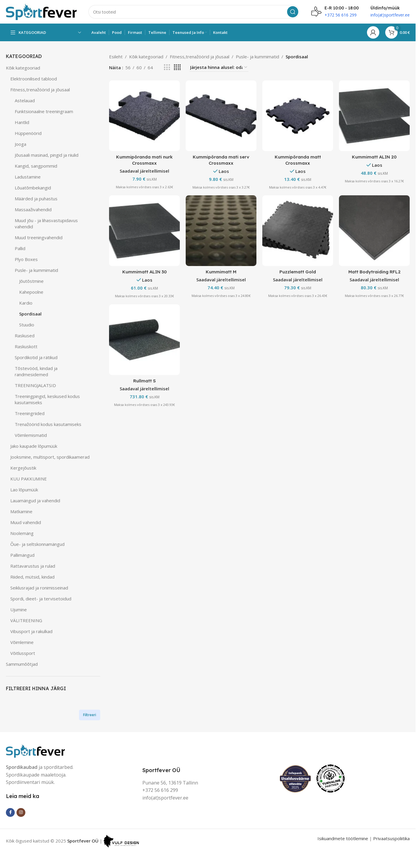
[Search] (193, 12)
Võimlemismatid (31, 435)
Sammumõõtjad (22, 664)
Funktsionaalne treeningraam (44, 111)
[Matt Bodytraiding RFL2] (374, 230)
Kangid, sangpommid (36, 166)
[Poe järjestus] (219, 67)
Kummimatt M (221, 272)
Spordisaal (30, 314)
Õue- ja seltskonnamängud (37, 544)
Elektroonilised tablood (33, 79)
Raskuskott (26, 346)
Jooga (20, 144)
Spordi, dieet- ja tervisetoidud (40, 599)
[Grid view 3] (167, 67)
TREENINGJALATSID (35, 385)
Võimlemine (22, 642)
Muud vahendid (25, 522)
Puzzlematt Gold (297, 272)
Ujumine (18, 609)
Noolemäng (22, 533)
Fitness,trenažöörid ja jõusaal (40, 90)
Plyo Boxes (26, 259)
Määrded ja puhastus (36, 198)
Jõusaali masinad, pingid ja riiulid (46, 155)
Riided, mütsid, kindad (32, 577)
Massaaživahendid (33, 209)
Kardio (25, 303)
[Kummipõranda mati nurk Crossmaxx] (144, 115)
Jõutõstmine (31, 281)
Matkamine (21, 511)
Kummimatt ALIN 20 (374, 157)
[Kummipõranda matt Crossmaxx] (297, 115)
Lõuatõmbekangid (33, 188)
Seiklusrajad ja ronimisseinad (39, 588)
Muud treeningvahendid (38, 237)
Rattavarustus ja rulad (32, 566)
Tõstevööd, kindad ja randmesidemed (36, 371)
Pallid (20, 248)
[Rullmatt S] (144, 339)
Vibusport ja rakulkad (31, 631)
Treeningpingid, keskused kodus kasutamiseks (47, 399)
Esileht (116, 57)
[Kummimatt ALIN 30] (144, 230)
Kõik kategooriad (23, 68)
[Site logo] (41, 11)
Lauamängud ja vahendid (35, 500)
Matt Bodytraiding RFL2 (374, 272)
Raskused (24, 335)
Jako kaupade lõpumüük (33, 446)
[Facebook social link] (10, 812)
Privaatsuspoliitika (391, 838)
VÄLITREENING (26, 620)
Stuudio (26, 325)
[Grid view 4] (177, 67)
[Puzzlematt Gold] (297, 230)
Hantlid (22, 122)
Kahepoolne (31, 292)
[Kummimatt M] (221, 230)
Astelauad (25, 100)
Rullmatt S (144, 381)
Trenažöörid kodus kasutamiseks (48, 424)
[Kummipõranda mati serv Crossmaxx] (221, 115)
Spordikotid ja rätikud (36, 357)
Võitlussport (22, 653)
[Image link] (35, 750)
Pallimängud (22, 555)
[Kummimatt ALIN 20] (374, 115)
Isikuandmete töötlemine (342, 838)
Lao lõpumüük (24, 490)
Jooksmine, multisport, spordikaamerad (50, 457)
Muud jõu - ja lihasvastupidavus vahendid (46, 223)
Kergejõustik (23, 468)
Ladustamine (28, 177)
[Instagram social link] (21, 812)
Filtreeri (89, 714)
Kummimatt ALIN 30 (144, 272)
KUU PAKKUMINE (28, 479)
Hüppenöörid (28, 133)
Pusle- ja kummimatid (36, 270)
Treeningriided (30, 413)
